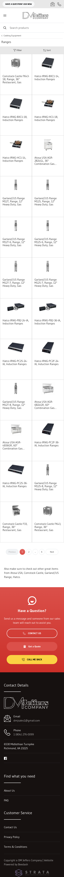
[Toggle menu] (4, 15)
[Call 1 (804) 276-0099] (59, 4)
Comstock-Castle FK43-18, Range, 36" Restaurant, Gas (16, 79)
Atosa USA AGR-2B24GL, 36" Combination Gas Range (44, 160)
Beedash (23, 864)
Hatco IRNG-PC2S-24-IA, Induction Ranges (15, 362)
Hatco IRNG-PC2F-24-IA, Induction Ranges (46, 362)
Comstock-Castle (33, 573)
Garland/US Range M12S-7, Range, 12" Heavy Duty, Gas (45, 282)
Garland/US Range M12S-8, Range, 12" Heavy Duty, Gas (45, 486)
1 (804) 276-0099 (23, 734)
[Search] (32, 27)
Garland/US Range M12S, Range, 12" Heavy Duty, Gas (45, 201)
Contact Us (32, 633)
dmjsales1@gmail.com (26, 720)
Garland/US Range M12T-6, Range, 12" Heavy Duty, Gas (14, 242)
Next (52, 552)
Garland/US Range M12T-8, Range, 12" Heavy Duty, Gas (14, 404)
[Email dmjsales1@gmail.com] (53, 4)
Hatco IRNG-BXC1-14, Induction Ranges (46, 78)
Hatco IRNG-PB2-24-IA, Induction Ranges (16, 322)
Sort (47, 50)
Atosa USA (16, 573)
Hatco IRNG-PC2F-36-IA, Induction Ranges (46, 444)
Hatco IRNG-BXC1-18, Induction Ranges (15, 118)
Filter (17, 50)
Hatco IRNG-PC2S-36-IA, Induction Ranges (15, 484)
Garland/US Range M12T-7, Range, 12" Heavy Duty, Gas (14, 282)
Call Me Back (32, 659)
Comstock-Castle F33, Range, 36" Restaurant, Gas (15, 527)
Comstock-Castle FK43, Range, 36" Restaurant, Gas (47, 527)
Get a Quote (32, 646)
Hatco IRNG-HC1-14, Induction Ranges (14, 159)
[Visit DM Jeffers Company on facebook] (5, 758)
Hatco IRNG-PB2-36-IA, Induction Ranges (47, 322)
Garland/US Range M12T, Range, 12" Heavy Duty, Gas (14, 201)
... (35, 552)
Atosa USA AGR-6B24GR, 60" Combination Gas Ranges (44, 404)
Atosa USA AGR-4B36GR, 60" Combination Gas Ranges (13, 445)
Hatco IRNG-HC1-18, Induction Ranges (46, 118)
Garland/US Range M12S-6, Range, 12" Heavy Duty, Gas (45, 242)
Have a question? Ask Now (18, 4)
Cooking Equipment (12, 35)
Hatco (16, 577)
